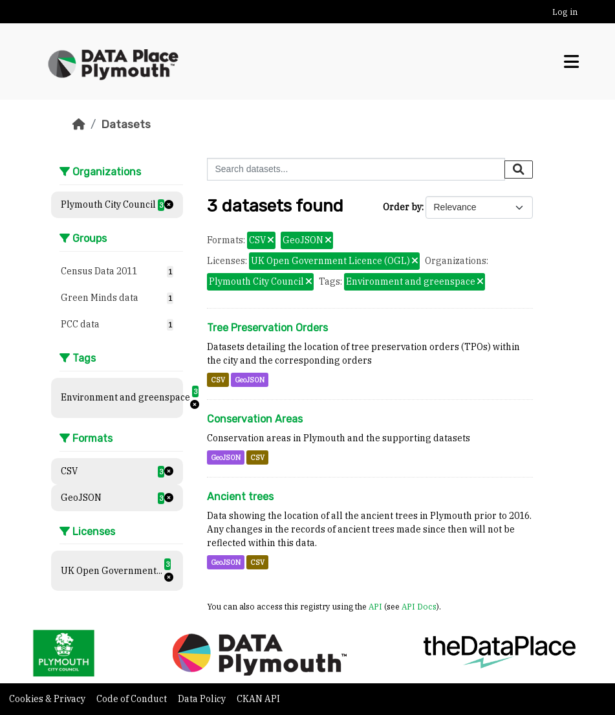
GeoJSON (249, 379)
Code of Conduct (132, 699)
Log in (564, 11)
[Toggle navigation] (571, 62)
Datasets (126, 124)
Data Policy (203, 699)
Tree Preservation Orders (267, 328)
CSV (218, 379)
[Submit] (518, 169)
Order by (402, 207)
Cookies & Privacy (48, 699)
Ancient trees (240, 496)
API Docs (419, 606)
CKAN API (258, 699)
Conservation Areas (255, 419)
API (375, 606)
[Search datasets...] (356, 169)
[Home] (78, 124)
